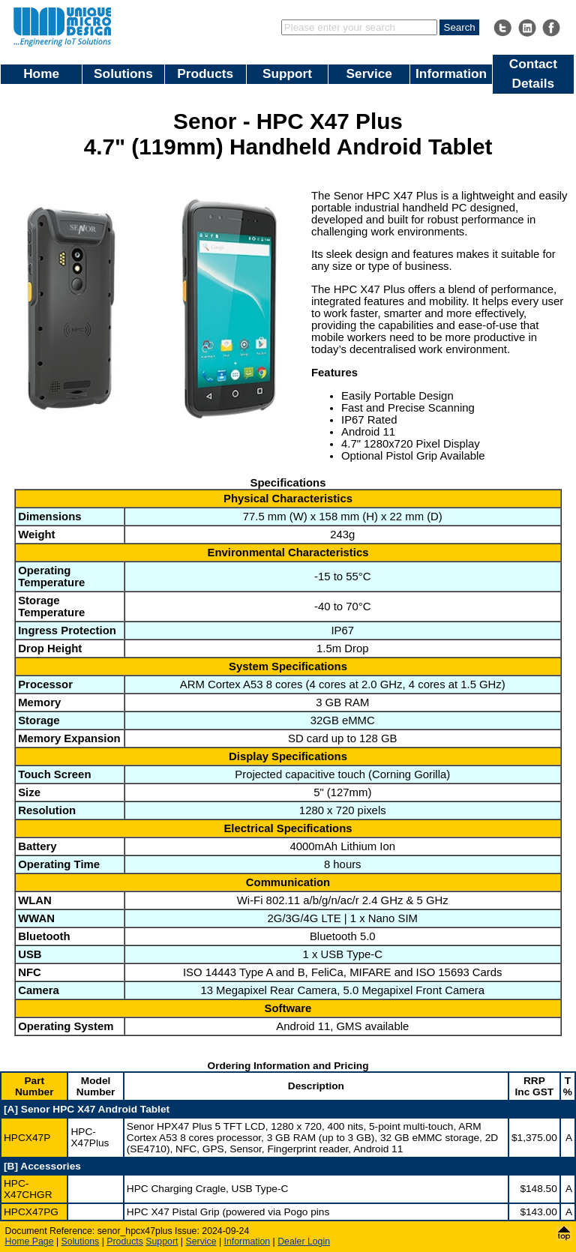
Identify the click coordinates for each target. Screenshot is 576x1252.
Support (287, 73)
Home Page (29, 1241)
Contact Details (533, 73)
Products (205, 73)
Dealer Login (304, 1241)
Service (369, 73)
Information (451, 73)
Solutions (123, 73)
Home (41, 73)
